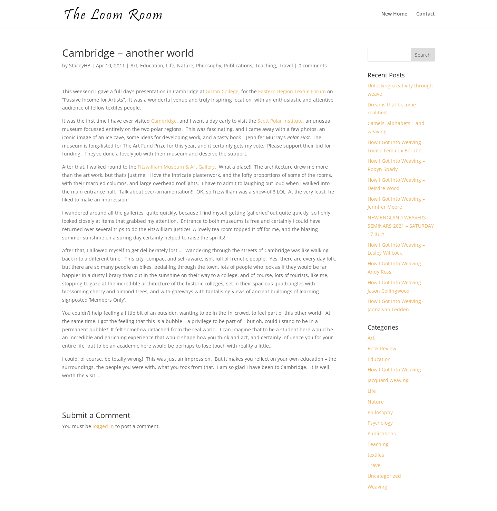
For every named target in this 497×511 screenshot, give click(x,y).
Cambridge (164, 120)
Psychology (380, 422)
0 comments (313, 65)
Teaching (265, 65)
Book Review (382, 348)
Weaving (377, 486)
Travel (286, 65)
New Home (394, 14)
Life (170, 65)
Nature (185, 65)
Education (151, 65)
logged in (103, 426)
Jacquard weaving (388, 380)
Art (133, 65)
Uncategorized (384, 476)
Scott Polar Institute (280, 120)
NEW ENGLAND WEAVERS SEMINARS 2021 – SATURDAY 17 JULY (401, 225)
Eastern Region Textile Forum (292, 91)
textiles (376, 455)
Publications (238, 65)
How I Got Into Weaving (394, 369)
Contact (425, 14)
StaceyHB (79, 65)
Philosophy (208, 65)
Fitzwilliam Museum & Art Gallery (176, 166)
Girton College (222, 91)
